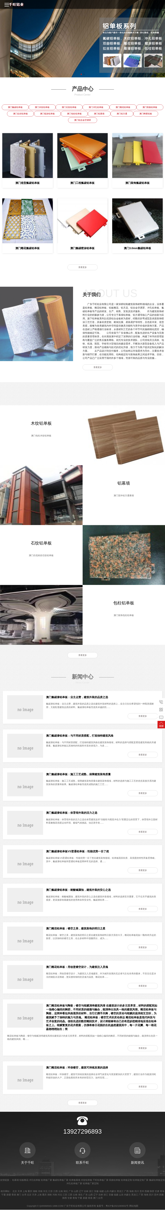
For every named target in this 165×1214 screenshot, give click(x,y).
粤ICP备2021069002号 (117, 1210)
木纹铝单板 (86, 1184)
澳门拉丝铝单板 (20, 113)
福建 (101, 1195)
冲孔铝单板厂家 (74, 1187)
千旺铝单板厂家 (100, 1184)
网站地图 (133, 1210)
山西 (76, 1195)
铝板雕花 (23, 1184)
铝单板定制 (126, 1184)
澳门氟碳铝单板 (15, 107)
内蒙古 (113, 1195)
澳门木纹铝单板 (42, 107)
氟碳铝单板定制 (157, 1184)
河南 (40, 1195)
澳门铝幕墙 (99, 113)
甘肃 (157, 1195)
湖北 (65, 1195)
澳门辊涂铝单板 (47, 113)
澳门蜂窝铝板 (145, 113)
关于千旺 (27, 1157)
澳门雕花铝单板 (123, 107)
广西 (126, 1195)
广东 (71, 1195)
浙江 (91, 1195)
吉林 (86, 1195)
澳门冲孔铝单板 (96, 107)
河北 (45, 1195)
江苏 (50, 1195)
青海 (162, 1195)
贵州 (142, 1195)
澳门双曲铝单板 (150, 107)
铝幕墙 (15, 1184)
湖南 (35, 1195)
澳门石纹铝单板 (69, 107)
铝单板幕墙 (74, 1184)
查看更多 (82, 267)
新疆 (8, 1198)
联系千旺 (82, 1157)
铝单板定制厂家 (140, 1184)
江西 (55, 1195)
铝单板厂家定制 (91, 1187)
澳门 (19, 1198)
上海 (25, 1195)
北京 (14, 1195)
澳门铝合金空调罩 (82, 120)
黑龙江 (120, 1195)
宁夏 (3, 1198)
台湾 (24, 1198)
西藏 (147, 1195)
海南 (131, 1195)
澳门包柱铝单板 (74, 113)
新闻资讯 (137, 1157)
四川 (136, 1195)
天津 (20, 1195)
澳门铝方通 (122, 113)
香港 (14, 1198)
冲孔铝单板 (34, 1184)
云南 (60, 1195)
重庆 (30, 1195)
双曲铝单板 (114, 1184)
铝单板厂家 (46, 1184)
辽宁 (81, 1195)
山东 (106, 1195)
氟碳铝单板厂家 (60, 1184)
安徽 (96, 1195)
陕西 (152, 1195)
